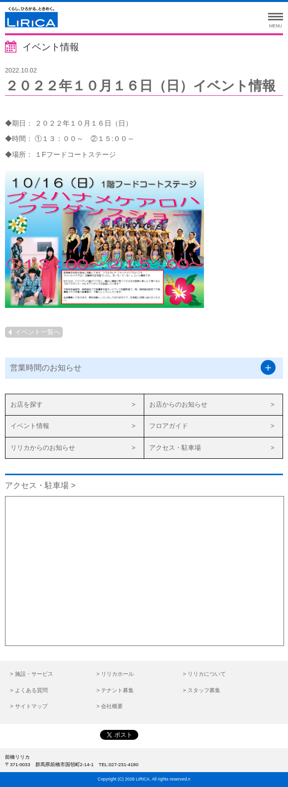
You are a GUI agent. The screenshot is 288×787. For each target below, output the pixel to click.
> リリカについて (204, 674)
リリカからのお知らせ (42, 447)
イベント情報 (29, 425)
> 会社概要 (109, 706)
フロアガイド (168, 425)
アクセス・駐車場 (175, 447)
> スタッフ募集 (201, 690)
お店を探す (26, 404)
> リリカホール (115, 674)
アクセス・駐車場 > (40, 485)
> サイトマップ (29, 706)
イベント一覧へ (37, 332)
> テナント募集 (115, 690)
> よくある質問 (29, 690)
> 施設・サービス (31, 674)
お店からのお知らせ (178, 404)
